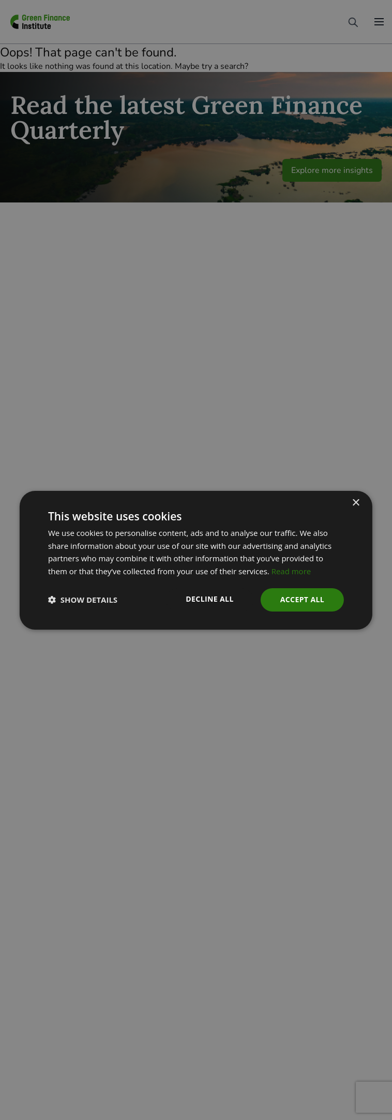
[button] (82, 599)
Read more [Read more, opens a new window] (291, 571)
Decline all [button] (209, 599)
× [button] (355, 502)
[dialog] (196, 560)
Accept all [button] (302, 599)
